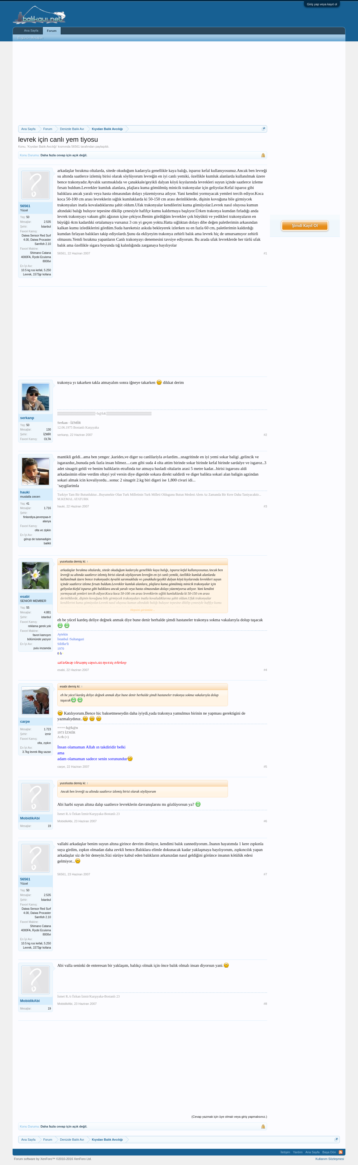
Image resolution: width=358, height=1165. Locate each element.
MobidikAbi (30, 818)
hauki (25, 492)
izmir (48, 734)
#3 (265, 506)
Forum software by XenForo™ (53, 1159)
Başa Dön (329, 1152)
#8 (265, 1003)
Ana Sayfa (31, 30)
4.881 (47, 612)
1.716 (47, 508)
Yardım (298, 1152)
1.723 (47, 729)
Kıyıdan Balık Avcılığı (42, 146)
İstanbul (46, 226)
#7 (265, 874)
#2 (265, 434)
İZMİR (47, 434)
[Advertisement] (142, 83)
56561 (75, 146)
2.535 (47, 221)
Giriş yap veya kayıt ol (322, 4)
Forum (51, 30)
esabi (24, 596)
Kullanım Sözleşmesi (329, 1159)
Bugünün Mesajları (30, 37)
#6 (265, 821)
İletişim (285, 1152)
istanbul (46, 617)
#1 (265, 253)
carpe (25, 721)
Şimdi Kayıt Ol (305, 225)
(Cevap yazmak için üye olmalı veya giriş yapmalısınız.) (229, 1116)
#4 (265, 670)
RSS (341, 1152)
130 (48, 429)
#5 (265, 766)
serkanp (27, 418)
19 (49, 826)
